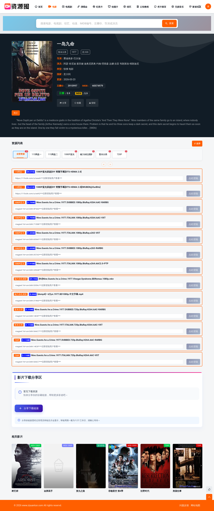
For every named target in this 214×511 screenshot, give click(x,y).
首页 (39, 7)
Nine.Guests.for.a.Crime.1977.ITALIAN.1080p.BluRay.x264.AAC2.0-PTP (61, 263)
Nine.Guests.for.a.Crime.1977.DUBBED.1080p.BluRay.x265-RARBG (58, 248)
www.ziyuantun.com (32, 505)
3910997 (72, 86)
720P (122, 153)
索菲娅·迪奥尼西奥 (86, 63)
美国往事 (177, 491)
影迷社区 (195, 7)
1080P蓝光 (70, 153)
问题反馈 (184, 505)
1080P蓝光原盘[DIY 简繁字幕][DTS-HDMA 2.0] (47, 171)
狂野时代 (145, 491)
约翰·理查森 (102, 63)
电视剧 (67, 7)
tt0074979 (97, 86)
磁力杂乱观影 (87, 153)
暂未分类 (104, 153)
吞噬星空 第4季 (115, 491)
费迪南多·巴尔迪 (72, 58)
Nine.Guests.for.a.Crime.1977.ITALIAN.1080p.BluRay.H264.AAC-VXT (60, 217)
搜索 (169, 23)
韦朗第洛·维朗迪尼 (129, 63)
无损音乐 (177, 7)
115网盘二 (53, 154)
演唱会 (82, 7)
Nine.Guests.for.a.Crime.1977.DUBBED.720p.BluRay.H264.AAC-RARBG (60, 309)
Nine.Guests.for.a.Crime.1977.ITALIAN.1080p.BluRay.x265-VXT (57, 233)
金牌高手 (48, 491)
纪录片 (98, 7)
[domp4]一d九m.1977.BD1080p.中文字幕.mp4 (48, 294)
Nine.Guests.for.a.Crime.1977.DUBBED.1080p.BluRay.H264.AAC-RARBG (61, 202)
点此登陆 (193, 178)
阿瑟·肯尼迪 (70, 63)
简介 (16, 113)
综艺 (127, 7)
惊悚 (66, 69)
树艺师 (15, 491)
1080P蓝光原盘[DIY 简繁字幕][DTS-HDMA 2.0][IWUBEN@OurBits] (57, 187)
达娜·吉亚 (114, 63)
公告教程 (142, 7)
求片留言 (160, 7)
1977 (74, 52)
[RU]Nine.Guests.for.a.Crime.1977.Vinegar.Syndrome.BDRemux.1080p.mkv (64, 278)
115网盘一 (37, 154)
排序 (197, 143)
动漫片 (113, 7)
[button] (200, 465)
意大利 (85, 52)
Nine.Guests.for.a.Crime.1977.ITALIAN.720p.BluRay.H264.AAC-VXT (58, 324)
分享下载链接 (27, 408)
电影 (52, 7)
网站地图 (195, 505)
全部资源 (22, 153)
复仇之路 (80, 491)
